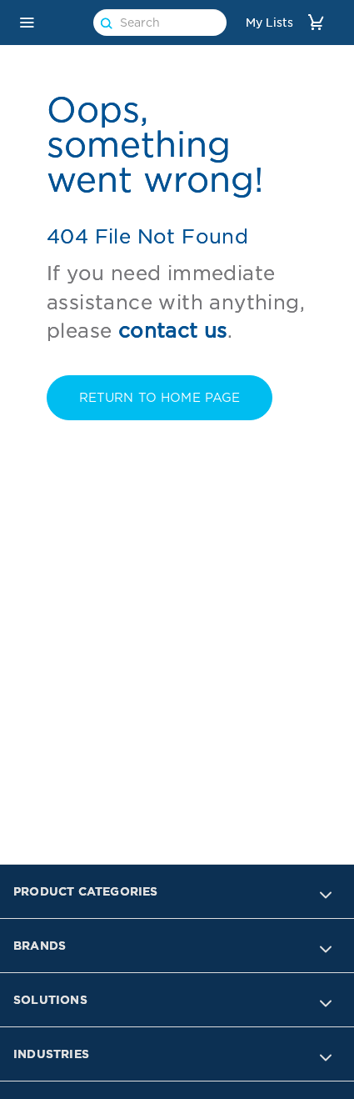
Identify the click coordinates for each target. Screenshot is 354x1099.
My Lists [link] (269, 22)
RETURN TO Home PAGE (160, 397)
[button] (26, 22)
